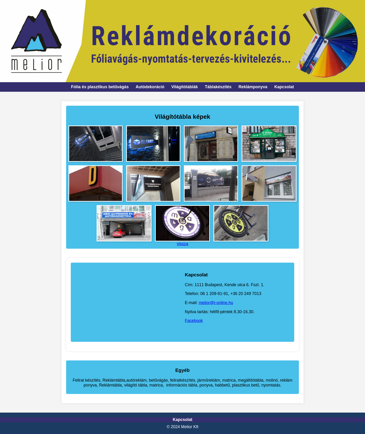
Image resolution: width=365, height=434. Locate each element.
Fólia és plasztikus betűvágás (99, 87)
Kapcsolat (284, 87)
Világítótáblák (184, 87)
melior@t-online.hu (216, 302)
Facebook (194, 320)
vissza (182, 243)
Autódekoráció (150, 87)
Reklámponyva (252, 87)
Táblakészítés (218, 87)
